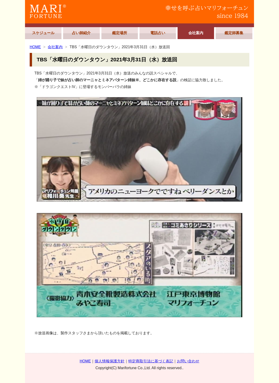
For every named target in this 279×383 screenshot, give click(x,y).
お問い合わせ (188, 361)
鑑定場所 (119, 33)
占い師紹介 (81, 33)
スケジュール (43, 33)
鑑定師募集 (234, 33)
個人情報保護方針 (110, 361)
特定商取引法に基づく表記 (150, 361)
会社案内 (195, 33)
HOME (35, 47)
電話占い (157, 33)
